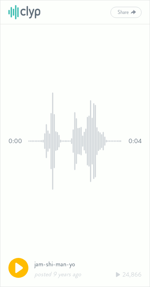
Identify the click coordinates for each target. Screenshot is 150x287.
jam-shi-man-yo (54, 264)
